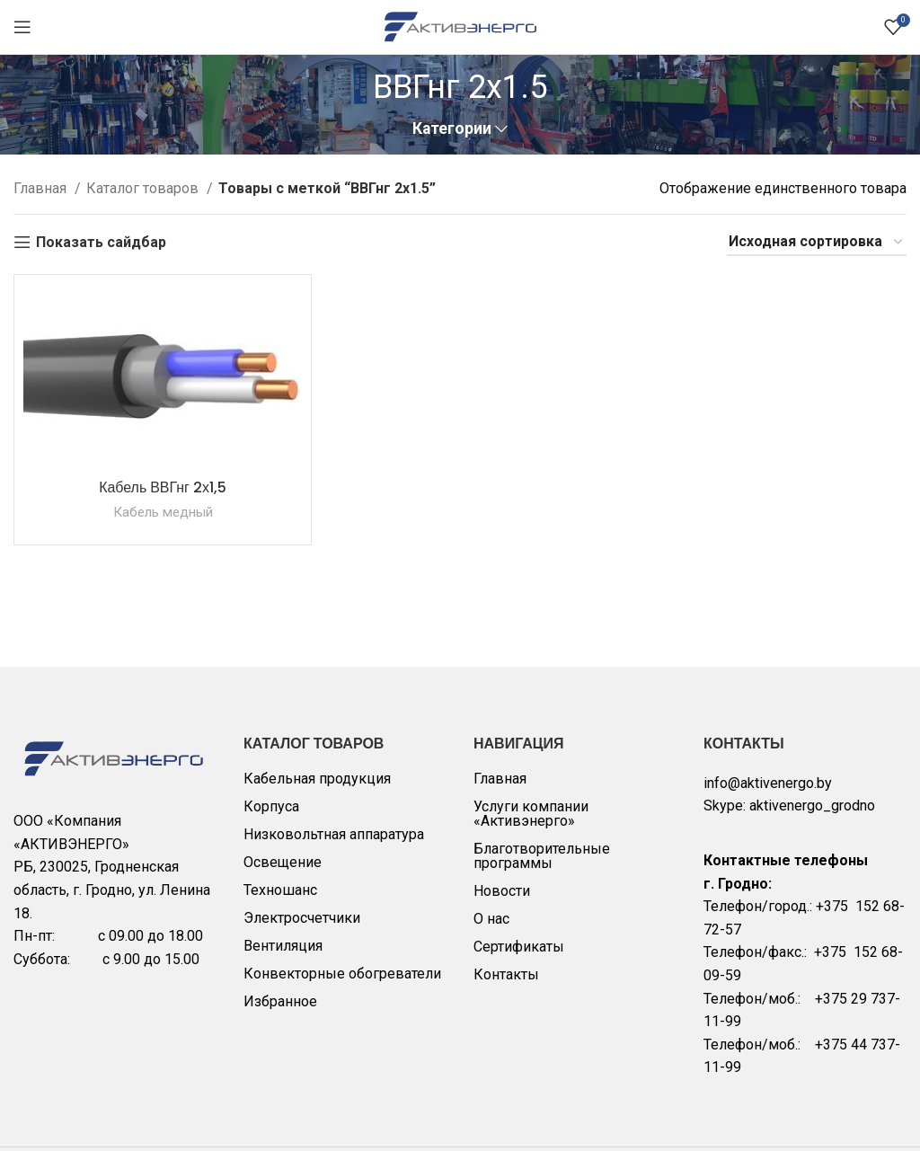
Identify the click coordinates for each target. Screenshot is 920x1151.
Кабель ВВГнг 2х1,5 (162, 487)
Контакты (506, 974)
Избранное (280, 1001)
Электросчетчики (301, 917)
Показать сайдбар (101, 242)
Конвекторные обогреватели (342, 973)
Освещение (282, 862)
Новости (501, 890)
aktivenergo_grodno (812, 805)
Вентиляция (283, 945)
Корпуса (271, 806)
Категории (451, 129)
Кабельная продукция (317, 778)
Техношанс (280, 890)
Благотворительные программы (541, 856)
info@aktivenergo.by (767, 783)
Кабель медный (163, 512)
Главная (41, 188)
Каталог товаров (144, 188)
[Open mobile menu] (22, 27)
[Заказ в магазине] (817, 242)
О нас (491, 918)
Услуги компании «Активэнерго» (530, 813)
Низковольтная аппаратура (333, 834)
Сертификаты (518, 946)
